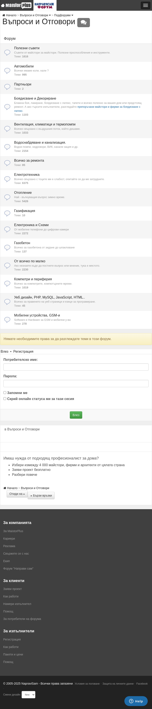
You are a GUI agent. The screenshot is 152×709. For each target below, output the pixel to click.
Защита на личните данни (118, 683)
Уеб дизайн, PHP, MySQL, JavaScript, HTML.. (49, 297)
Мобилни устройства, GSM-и (37, 315)
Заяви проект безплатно (31, 470)
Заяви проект (12, 589)
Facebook (142, 683)
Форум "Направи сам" (18, 568)
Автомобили (24, 66)
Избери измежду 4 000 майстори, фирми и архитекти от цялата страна (68, 465)
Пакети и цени (13, 654)
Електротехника (27, 174)
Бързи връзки (41, 495)
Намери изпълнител (17, 604)
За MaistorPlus (13, 531)
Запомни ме (15, 393)
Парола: (10, 376)
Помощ (8, 611)
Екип (6, 561)
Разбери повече (24, 474)
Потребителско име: (20, 359)
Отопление (23, 192)
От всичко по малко (29, 261)
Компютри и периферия (33, 279)
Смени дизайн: (12, 694)
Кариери (9, 538)
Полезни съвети (26, 48)
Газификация (24, 211)
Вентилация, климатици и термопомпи (45, 124)
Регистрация (23, 351)
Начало (9, 15)
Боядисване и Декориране (35, 98)
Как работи (10, 596)
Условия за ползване (87, 683)
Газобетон (22, 243)
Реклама (9, 546)
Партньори (22, 84)
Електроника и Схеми (31, 225)
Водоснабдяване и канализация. (40, 142)
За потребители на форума (22, 619)
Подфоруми (63, 15)
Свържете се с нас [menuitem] (16, 553)
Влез (4, 351)
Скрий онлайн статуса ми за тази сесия (38, 399)
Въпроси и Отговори (35, 15)
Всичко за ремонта (29, 160)
